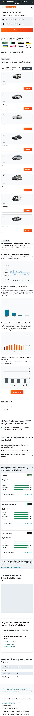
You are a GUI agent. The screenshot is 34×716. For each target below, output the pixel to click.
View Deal (27, 88)
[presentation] (32, 467)
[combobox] (7, 15)
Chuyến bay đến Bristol (10, 642)
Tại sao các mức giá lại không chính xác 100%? (17, 714)
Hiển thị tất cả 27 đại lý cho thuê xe (11, 567)
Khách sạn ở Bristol (9, 644)
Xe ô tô (12, 688)
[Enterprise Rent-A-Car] (29, 504)
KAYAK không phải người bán (17, 708)
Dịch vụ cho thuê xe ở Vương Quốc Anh (16, 689)
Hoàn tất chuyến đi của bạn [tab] (11, 630)
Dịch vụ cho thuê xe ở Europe (22, 688)
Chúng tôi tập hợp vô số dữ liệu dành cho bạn (17, 711)
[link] (17, 392)
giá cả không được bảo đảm (8, 703)
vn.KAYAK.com (6, 688)
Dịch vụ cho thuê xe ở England (9, 691)
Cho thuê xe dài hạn (9, 646)
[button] (32, 2)
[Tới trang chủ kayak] (11, 7)
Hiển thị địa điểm (28, 494)
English (17, 3)
